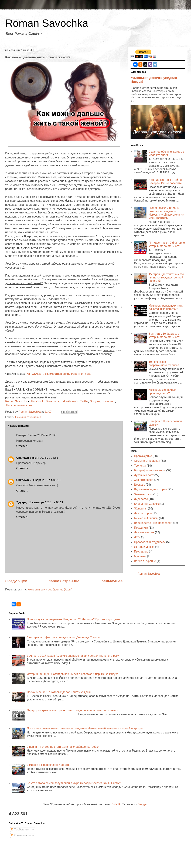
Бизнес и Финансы (146, 518)
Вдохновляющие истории (150, 489)
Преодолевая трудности (149, 542)
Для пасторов (143, 513)
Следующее (16, 581)
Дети (137, 537)
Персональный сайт (19, 405)
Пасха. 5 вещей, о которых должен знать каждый (59, 692)
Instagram (109, 401)
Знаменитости (143, 494)
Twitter (84, 401)
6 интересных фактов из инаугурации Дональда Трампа (63, 637)
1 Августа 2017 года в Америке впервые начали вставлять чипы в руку (73, 655)
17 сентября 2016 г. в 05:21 (45, 502)
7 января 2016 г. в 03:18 (45, 480)
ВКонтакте (52, 401)
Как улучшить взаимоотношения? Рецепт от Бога (59, 373)
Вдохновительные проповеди (153, 522)
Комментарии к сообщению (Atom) (50, 589)
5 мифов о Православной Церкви (48, 764)
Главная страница (62, 581)
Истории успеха (144, 546)
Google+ (95, 401)
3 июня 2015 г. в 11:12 (42, 435)
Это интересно (143, 479)
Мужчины (140, 556)
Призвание (141, 551)
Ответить (22, 445)
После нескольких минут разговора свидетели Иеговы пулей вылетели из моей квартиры (85, 728)
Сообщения (20, 829)
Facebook (37, 401)
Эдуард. (21, 502)
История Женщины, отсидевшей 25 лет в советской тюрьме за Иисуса (72, 673)
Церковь (139, 484)
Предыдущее (111, 581)
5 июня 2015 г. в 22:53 (44, 457)
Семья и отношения (28, 417)
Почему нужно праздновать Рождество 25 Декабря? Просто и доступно (73, 619)
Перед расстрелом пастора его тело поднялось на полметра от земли (72, 710)
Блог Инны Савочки (147, 503)
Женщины (140, 508)
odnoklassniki (70, 401)
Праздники (141, 527)
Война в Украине (145, 561)
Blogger (142, 804)
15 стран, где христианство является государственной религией (166, 277)
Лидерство (141, 499)
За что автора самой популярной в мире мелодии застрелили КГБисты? (74, 783)
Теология (140, 465)
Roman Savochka (46, 23)
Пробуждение (143, 455)
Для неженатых (144, 532)
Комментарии (21, 835)
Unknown (22, 457)
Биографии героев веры (149, 470)
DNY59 (116, 804)
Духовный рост (144, 475)
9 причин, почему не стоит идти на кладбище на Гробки (63, 746)
